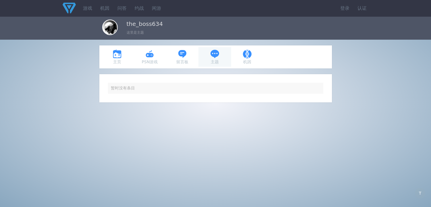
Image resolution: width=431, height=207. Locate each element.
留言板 (182, 56)
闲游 (156, 8)
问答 (122, 8)
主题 (214, 56)
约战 (139, 8)
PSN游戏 (150, 56)
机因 (104, 8)
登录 (344, 8)
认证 (362, 8)
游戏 (87, 8)
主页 (117, 56)
